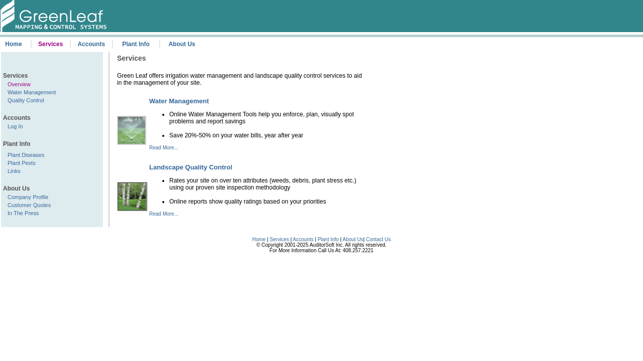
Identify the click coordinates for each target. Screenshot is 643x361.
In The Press (23, 213)
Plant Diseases (26, 155)
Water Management (32, 92)
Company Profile (28, 197)
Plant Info (328, 239)
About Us (353, 239)
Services (279, 239)
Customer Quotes (29, 205)
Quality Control (26, 100)
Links (14, 171)
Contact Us (378, 239)
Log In (15, 126)
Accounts (303, 239)
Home (259, 239)
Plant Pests (22, 163)
